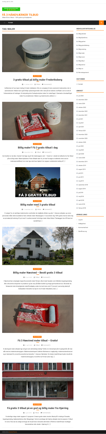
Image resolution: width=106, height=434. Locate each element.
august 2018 (82, 188)
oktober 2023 (82, 107)
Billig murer (81, 57)
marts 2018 (81, 204)
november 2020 (82, 138)
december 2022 (82, 111)
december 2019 (82, 161)
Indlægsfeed (82, 223)
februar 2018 (82, 208)
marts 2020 (81, 158)
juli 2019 (80, 173)
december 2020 (82, 134)
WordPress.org (82, 231)
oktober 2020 (82, 142)
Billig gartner (82, 41)
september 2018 (83, 185)
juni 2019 (81, 177)
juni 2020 (81, 146)
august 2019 (82, 169)
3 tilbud (38, 84)
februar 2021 (82, 130)
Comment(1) (48, 152)
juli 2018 (80, 192)
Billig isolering (82, 49)
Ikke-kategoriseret (83, 72)
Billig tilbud (81, 61)
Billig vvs (80, 68)
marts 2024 (81, 103)
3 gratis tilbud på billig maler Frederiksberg (37, 79)
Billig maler (37, 76)
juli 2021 (80, 119)
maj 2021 (81, 123)
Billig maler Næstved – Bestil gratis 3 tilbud (38, 272)
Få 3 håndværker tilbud (20, 15)
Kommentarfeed (83, 227)
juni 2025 (81, 96)
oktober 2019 (82, 165)
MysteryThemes (13, 432)
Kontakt (10, 22)
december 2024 (82, 99)
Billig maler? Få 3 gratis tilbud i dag (38, 147)
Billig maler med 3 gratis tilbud (37, 204)
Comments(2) (48, 84)
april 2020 (81, 154)
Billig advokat (82, 34)
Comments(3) (46, 413)
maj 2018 (81, 196)
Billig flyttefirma (82, 37)
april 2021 (81, 127)
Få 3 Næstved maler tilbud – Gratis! (38, 340)
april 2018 (81, 200)
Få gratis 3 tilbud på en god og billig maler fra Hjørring (38, 408)
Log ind (80, 219)
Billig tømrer (81, 65)
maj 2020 (81, 150)
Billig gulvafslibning (83, 45)
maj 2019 (81, 181)
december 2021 (82, 115)
